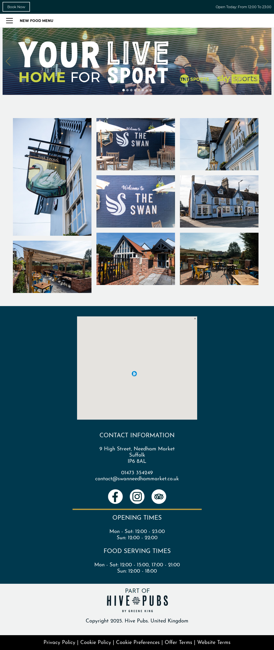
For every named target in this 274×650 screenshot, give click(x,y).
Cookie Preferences (138, 641)
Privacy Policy (59, 641)
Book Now (16, 7)
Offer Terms (178, 641)
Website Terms (214, 641)
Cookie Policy (95, 641)
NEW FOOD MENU (36, 20)
